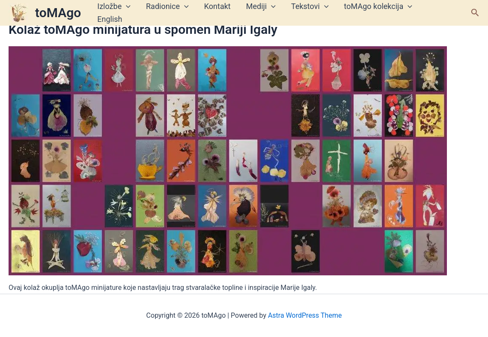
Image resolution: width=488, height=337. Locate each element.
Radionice (167, 6)
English (109, 19)
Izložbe (114, 6)
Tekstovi (310, 6)
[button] (475, 13)
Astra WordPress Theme (305, 315)
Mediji (261, 6)
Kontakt (217, 6)
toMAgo (58, 12)
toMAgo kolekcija (378, 6)
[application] (126, 6)
